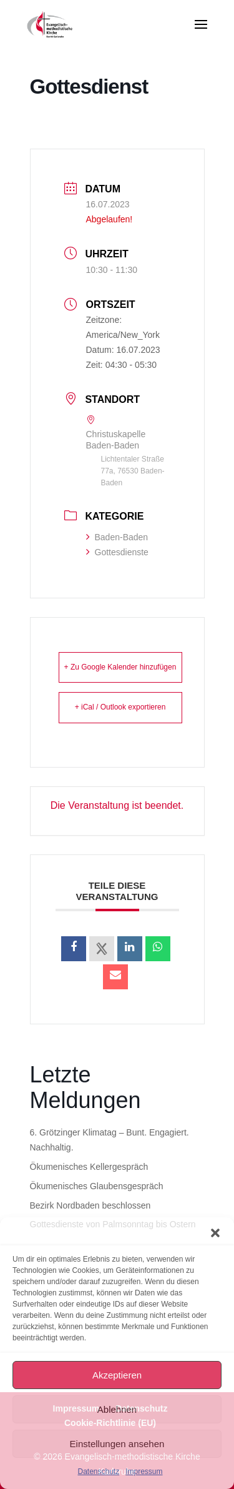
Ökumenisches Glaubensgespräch (96, 1186)
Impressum (143, 1471)
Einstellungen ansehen (117, 1443)
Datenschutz (98, 1471)
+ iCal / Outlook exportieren (120, 707)
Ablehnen (117, 1409)
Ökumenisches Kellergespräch (89, 1167)
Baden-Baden (117, 537)
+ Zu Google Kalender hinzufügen (120, 667)
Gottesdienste (117, 552)
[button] (215, 1233)
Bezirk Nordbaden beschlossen (90, 1205)
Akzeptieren (117, 1375)
